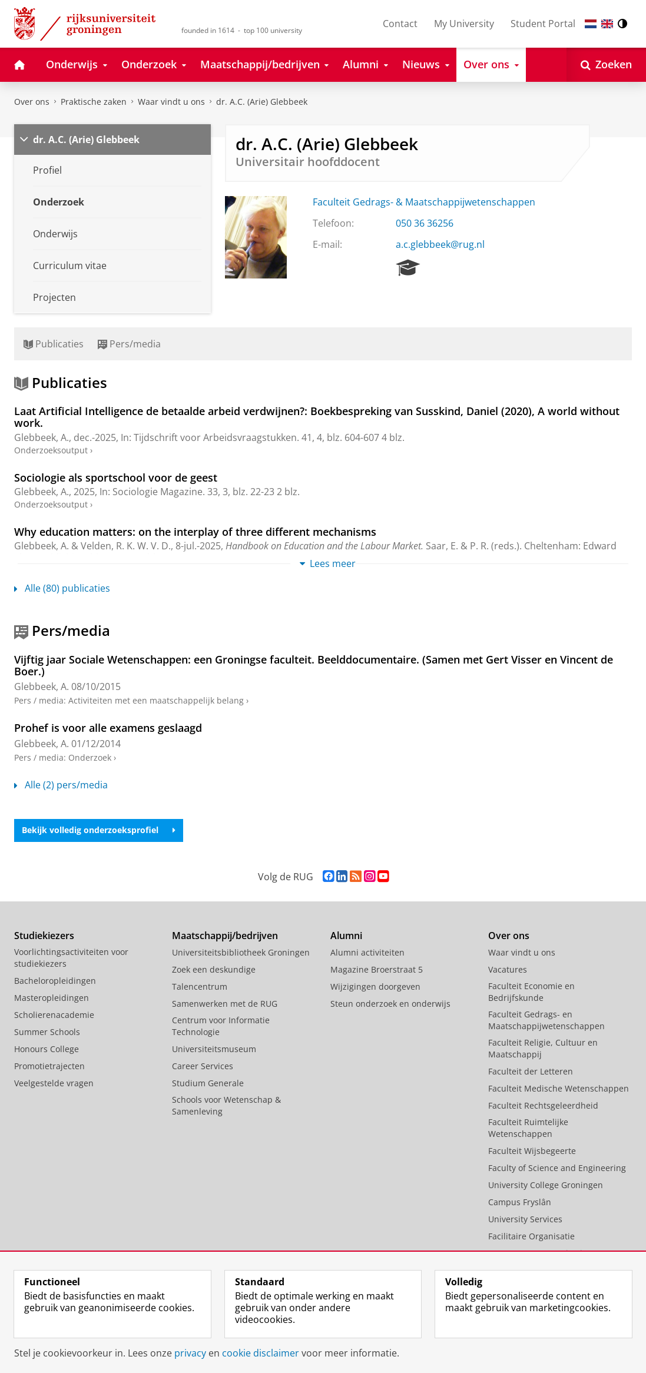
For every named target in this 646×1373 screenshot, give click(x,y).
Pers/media (129, 343)
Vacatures (507, 969)
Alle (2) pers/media (61, 784)
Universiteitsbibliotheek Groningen (241, 952)
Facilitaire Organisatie (531, 1236)
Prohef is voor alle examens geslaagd (108, 728)
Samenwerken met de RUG (224, 1003)
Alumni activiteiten (367, 952)
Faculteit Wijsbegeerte (532, 1150)
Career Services (202, 1066)
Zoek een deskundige (214, 969)
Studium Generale (208, 1083)
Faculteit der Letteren (530, 1071)
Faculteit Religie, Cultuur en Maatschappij (543, 1048)
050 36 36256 (424, 223)
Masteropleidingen (51, 997)
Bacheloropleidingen (55, 980)
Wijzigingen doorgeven (375, 986)
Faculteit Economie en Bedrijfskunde (531, 991)
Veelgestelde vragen (54, 1083)
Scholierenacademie (54, 1014)
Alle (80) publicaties (62, 588)
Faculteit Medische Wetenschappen (558, 1088)
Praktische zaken (94, 101)
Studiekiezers (44, 935)
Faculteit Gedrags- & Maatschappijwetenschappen (424, 201)
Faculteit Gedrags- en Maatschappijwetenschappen (546, 1020)
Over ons (31, 101)
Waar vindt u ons (171, 101)
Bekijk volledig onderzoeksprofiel (98, 829)
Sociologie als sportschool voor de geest (115, 477)
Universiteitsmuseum (214, 1048)
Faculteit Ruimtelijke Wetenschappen (528, 1127)
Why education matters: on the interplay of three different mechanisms (195, 532)
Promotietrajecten (49, 1066)
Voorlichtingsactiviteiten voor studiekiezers (71, 957)
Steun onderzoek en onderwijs (390, 1003)
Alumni (346, 935)
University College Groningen (545, 1184)
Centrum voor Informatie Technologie (221, 1025)
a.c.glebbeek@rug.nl (440, 244)
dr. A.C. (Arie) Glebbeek (261, 101)
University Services (525, 1219)
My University (464, 23)
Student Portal (543, 23)
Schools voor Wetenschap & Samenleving (226, 1105)
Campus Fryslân (519, 1202)
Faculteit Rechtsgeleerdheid (543, 1105)
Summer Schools (47, 1031)
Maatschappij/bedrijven (225, 935)
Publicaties (54, 343)
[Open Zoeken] (606, 65)
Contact (400, 23)
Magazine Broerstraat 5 (376, 969)
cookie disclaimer (260, 1353)
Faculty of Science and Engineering (557, 1167)
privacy (190, 1353)
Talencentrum (199, 986)
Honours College (46, 1048)
